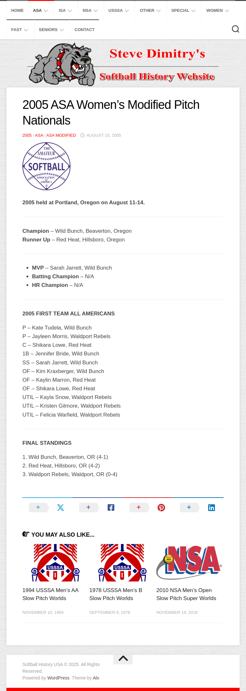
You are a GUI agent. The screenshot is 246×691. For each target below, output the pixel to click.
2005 (27, 135)
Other (147, 10)
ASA (37, 10)
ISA (62, 10)
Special (180, 10)
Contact (85, 29)
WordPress (58, 677)
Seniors (48, 29)
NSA (87, 10)
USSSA (116, 10)
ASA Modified (61, 135)
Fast (16, 29)
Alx (96, 677)
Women (214, 10)
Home (17, 10)
